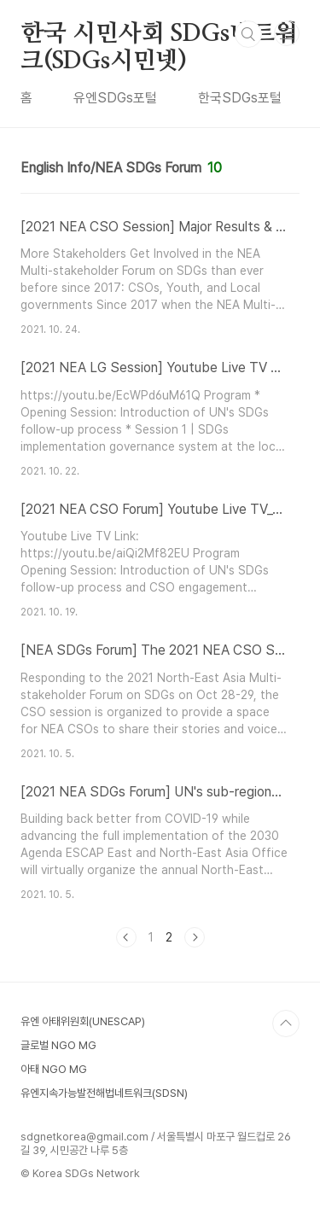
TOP (286, 1023)
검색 (248, 34)
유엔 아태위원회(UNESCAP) (82, 1021)
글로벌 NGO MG (58, 1045)
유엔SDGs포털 (115, 98)
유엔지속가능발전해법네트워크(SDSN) (104, 1093)
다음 (194, 937)
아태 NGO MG (53, 1069)
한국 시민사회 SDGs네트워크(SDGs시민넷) (159, 35)
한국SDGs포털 (240, 98)
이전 (126, 937)
